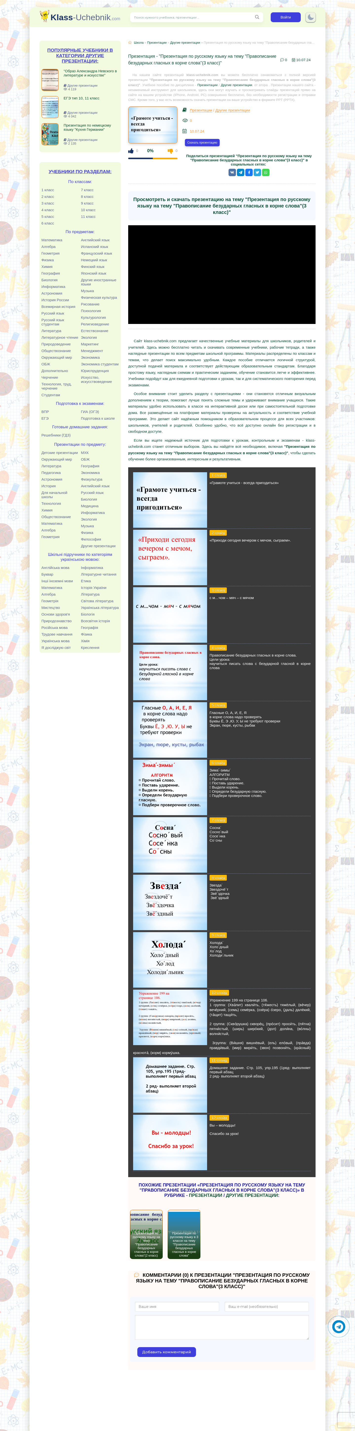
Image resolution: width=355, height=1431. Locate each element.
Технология (51, 503)
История (48, 486)
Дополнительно (54, 371)
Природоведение (56, 344)
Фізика (86, 634)
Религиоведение (95, 324)
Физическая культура (99, 297)
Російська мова (54, 627)
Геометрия (50, 253)
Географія (89, 627)
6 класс (47, 223)
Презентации (157, 42)
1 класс (47, 190)
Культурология (93, 317)
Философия (91, 539)
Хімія (85, 641)
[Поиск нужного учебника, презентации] (257, 17)
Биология (49, 280)
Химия (47, 266)
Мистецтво (50, 607)
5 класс (47, 216)
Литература (51, 331)
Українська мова (55, 641)
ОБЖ (45, 364)
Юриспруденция (95, 371)
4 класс (47, 210)
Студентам (50, 395)
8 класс (87, 196)
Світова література (97, 601)
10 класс (88, 210)
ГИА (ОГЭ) (90, 412)
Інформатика (92, 567)
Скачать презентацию (202, 142)
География (50, 273)
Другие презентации (98, 546)
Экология (89, 337)
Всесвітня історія (95, 621)
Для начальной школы (54, 494)
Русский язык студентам (52, 322)
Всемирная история (58, 306)
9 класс (87, 203)
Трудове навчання (56, 634)
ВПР (45, 412)
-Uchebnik (85, 17)
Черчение (49, 377)
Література (90, 594)
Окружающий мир (56, 357)
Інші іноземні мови (57, 581)
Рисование (90, 304)
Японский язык (93, 273)
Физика (47, 260)
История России (55, 300)
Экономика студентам (100, 364)
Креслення (90, 647)
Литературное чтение (59, 337)
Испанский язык (94, 247)
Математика (51, 240)
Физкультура (91, 479)
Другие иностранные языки (98, 282)
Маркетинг (90, 344)
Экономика (90, 357)
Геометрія (49, 601)
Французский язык (96, 253)
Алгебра (48, 247)
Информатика (53, 286)
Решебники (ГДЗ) (56, 435)
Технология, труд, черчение (56, 386)
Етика (86, 581)
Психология (91, 311)
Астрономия (51, 293)
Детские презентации (59, 453)
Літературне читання (98, 574)
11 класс (88, 216)
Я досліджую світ (56, 647)
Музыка (87, 291)
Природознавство (56, 621)
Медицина (89, 506)
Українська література (100, 607)
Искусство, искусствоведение (96, 379)
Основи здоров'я (55, 614)
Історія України (93, 587)
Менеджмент (92, 351)
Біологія (87, 614)
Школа (139, 42)
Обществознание (56, 351)
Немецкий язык (94, 260)
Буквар (47, 574)
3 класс (47, 203)
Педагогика (51, 473)
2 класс (47, 196)
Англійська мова (55, 567)
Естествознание (94, 331)
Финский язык (92, 266)
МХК (85, 453)
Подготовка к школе (98, 418)
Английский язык (95, 240)
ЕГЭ (45, 418)
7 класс (87, 190)
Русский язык (52, 313)
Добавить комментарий (166, 1352)
